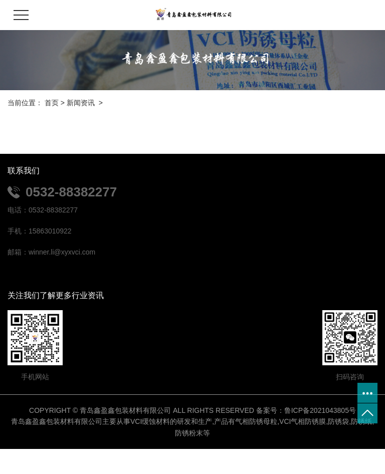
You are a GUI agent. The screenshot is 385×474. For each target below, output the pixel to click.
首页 (52, 103)
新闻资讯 (81, 103)
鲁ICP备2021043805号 (320, 410)
